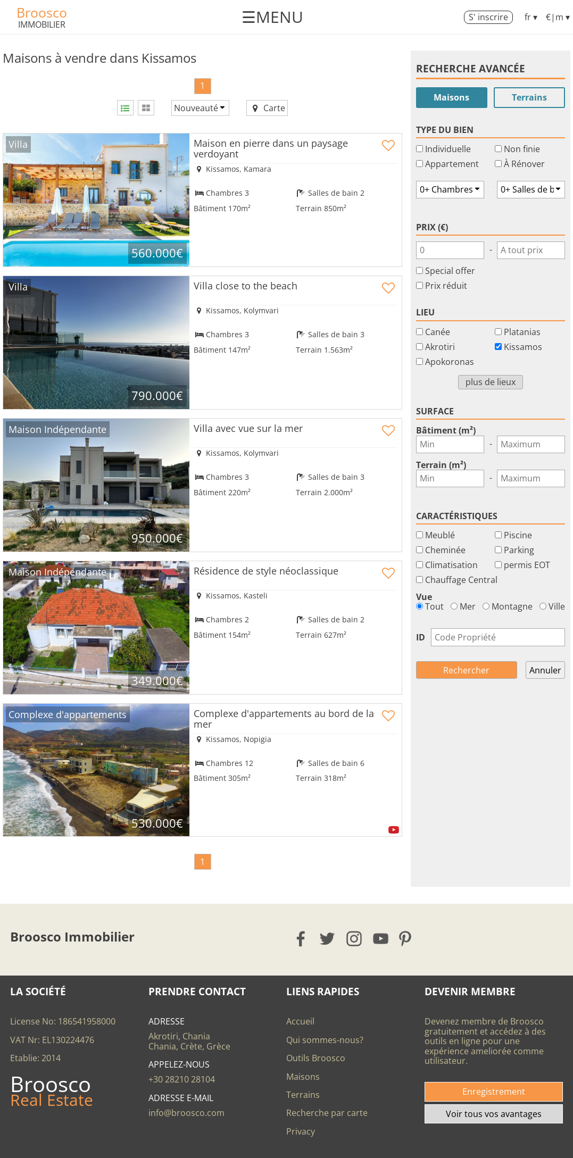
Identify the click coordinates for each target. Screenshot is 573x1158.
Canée (437, 332)
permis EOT (527, 565)
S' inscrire (488, 17)
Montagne (508, 606)
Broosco (41, 12)
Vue (424, 597)
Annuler (545, 670)
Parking (519, 550)
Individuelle (448, 149)
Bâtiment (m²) (446, 430)
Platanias (522, 332)
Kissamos (523, 347)
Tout (430, 606)
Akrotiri (440, 347)
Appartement (452, 164)
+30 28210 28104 (181, 1079)
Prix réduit (446, 285)
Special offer (450, 271)
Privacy (300, 1131)
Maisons (451, 97)
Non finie (522, 149)
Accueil (300, 1021)
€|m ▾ (558, 17)
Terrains (529, 97)
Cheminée (445, 550)
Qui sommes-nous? (324, 1040)
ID (420, 637)
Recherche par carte (327, 1113)
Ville (552, 606)
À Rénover (524, 164)
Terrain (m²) (441, 465)
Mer (463, 606)
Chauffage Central (461, 580)
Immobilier (41, 24)
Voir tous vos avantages (494, 1114)
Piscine (518, 535)
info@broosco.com (186, 1113)
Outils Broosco (315, 1058)
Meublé (440, 535)
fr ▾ (531, 17)
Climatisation (451, 565)
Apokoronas (449, 362)
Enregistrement (493, 1091)
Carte (267, 108)
